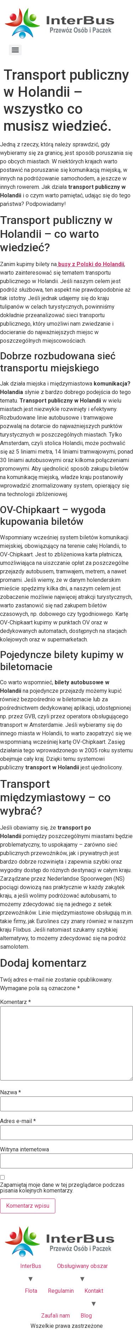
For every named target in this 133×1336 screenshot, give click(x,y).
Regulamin (61, 1290)
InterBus (30, 1266)
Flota (31, 1290)
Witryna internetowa (24, 1149)
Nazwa (10, 1092)
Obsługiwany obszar (82, 1266)
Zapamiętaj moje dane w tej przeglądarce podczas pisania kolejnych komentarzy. (62, 1188)
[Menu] (15, 50)
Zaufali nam (55, 1315)
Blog (86, 1315)
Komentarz (15, 1002)
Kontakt (93, 1290)
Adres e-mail (18, 1121)
